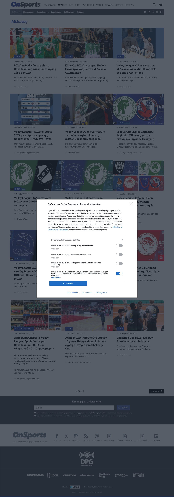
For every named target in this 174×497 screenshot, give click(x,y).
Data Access (87, 293)
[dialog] (87, 248)
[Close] (132, 204)
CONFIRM (68, 283)
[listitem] (87, 240)
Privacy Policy (101, 293)
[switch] (119, 245)
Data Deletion (72, 293)
